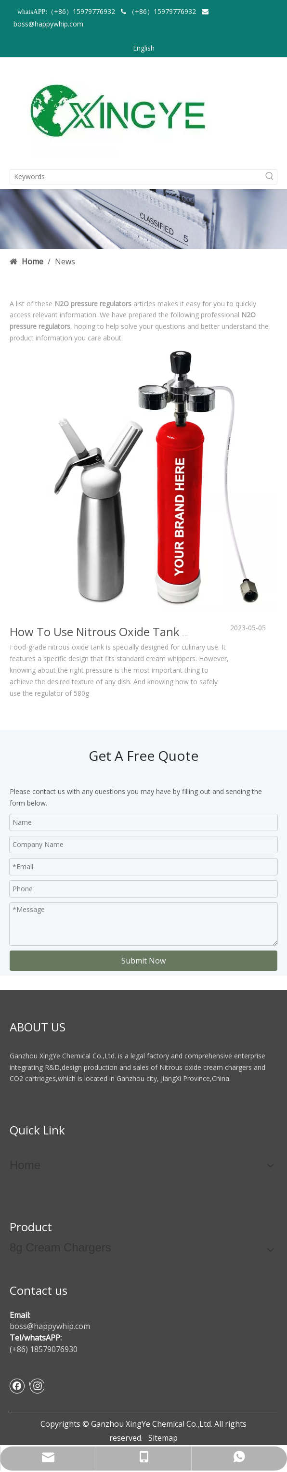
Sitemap (163, 1438)
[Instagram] (36, 1386)
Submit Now (143, 960)
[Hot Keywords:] (269, 176)
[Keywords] (136, 176)
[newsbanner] (143, 219)
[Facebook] (17, 1386)
